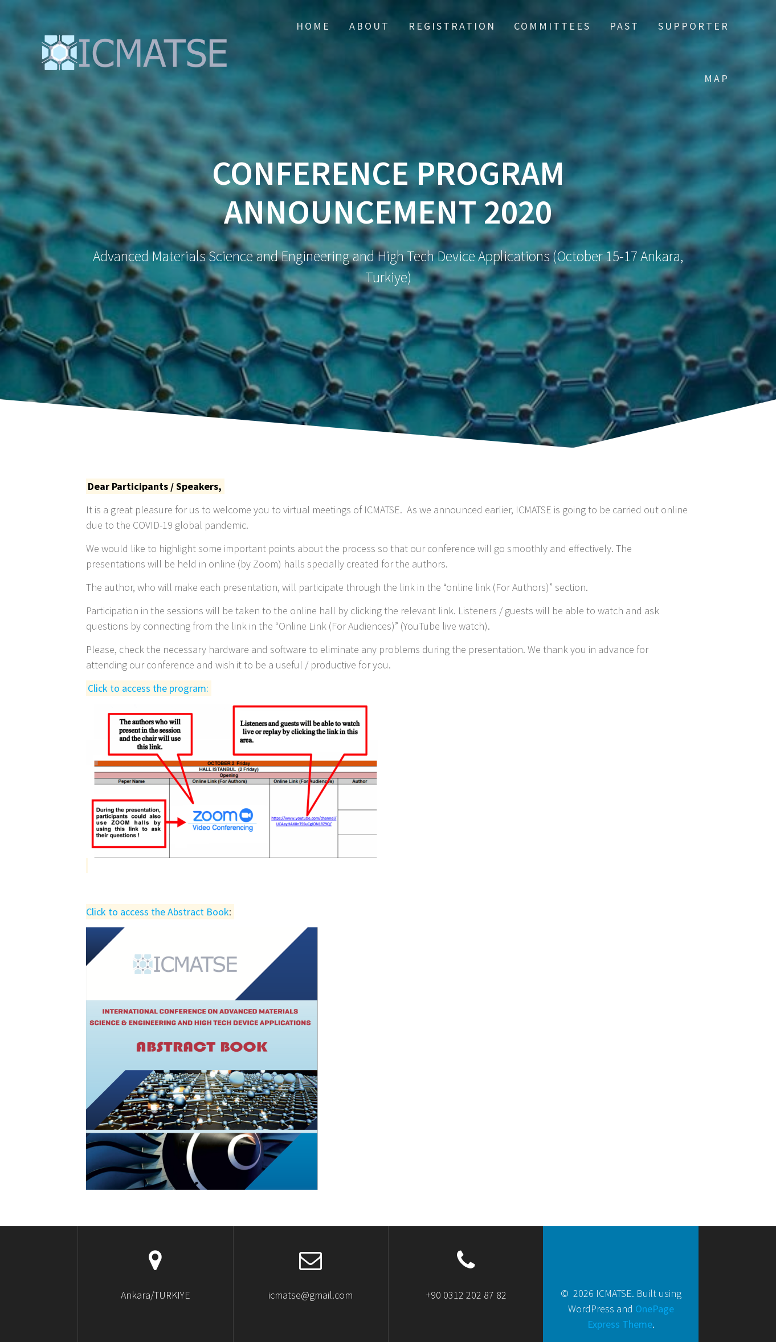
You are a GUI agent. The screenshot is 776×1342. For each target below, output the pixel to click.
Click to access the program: (148, 688)
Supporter (693, 26)
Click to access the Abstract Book (157, 911)
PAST (624, 26)
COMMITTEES (552, 26)
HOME (313, 26)
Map (716, 78)
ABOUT (369, 26)
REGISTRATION (452, 26)
